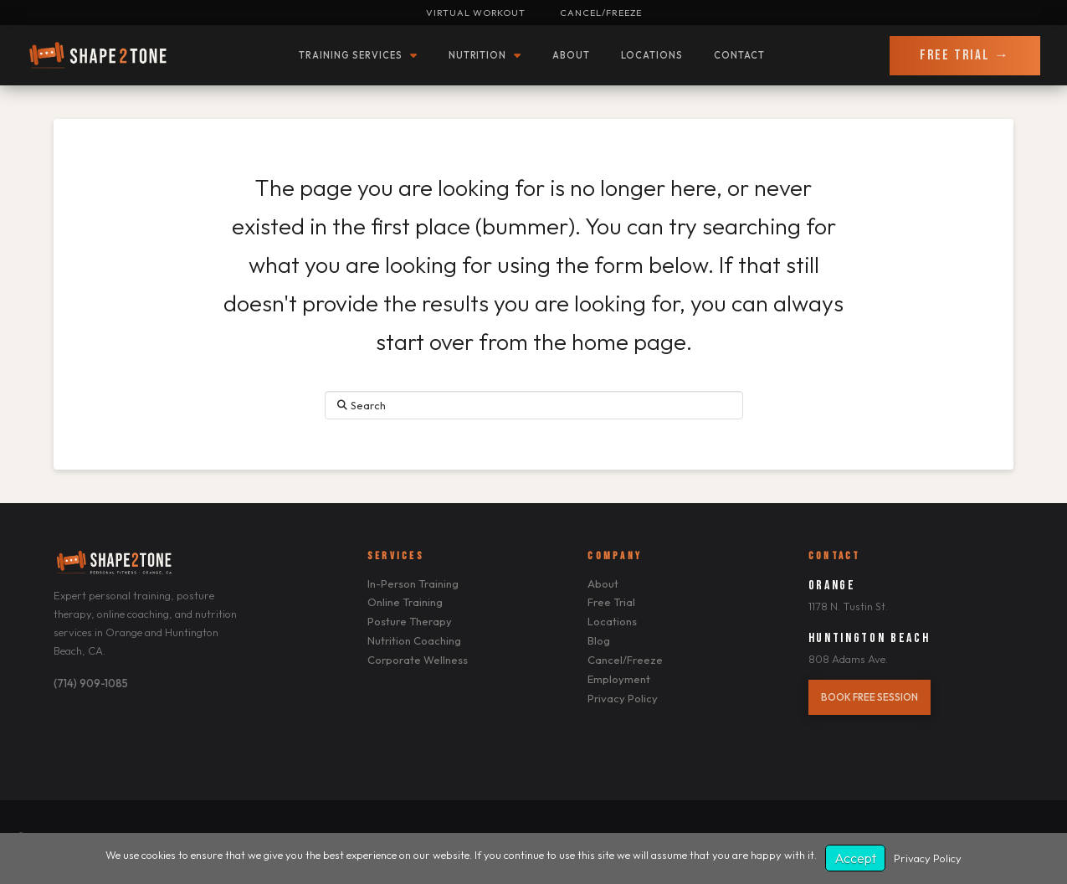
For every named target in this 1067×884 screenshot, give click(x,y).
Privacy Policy (928, 858)
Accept (855, 858)
